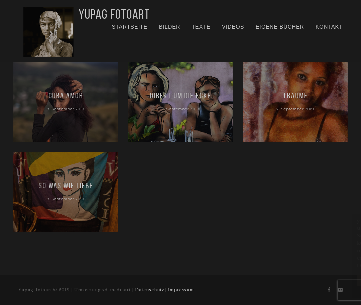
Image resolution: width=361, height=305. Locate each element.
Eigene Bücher (280, 27)
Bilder (169, 27)
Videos (233, 27)
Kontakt (329, 27)
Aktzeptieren (304, 280)
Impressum (180, 289)
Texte (201, 27)
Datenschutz (149, 289)
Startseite (129, 27)
